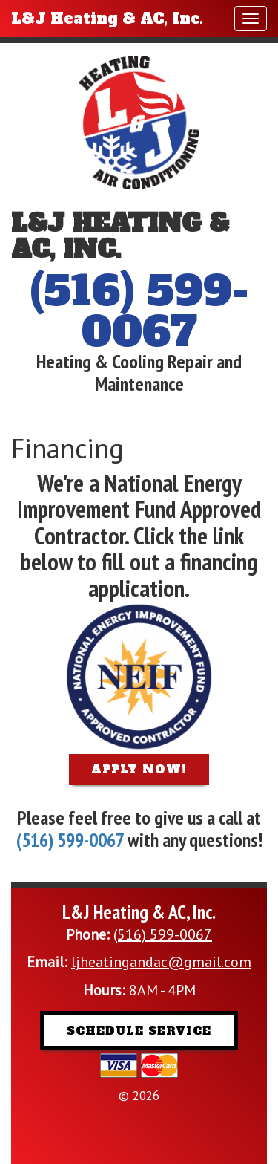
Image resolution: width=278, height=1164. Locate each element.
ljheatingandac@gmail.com (161, 962)
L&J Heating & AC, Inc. (107, 18)
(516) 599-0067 (139, 311)
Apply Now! (139, 769)
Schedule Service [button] (139, 1030)
